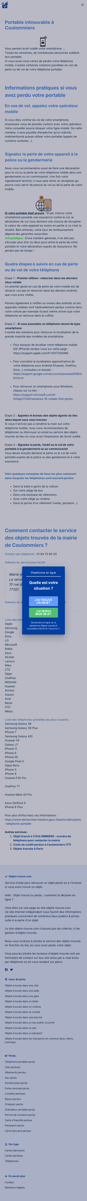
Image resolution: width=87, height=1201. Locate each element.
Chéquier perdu (14, 1104)
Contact (9, 1182)
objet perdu (55, 882)
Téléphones (12, 1161)
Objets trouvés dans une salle (22, 990)
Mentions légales (15, 1187)
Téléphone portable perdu (20, 1061)
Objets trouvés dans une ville (21, 985)
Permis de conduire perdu (20, 1114)
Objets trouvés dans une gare (22, 996)
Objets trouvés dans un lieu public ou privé (29, 1022)
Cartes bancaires (15, 1150)
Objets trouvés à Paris (28, 848)
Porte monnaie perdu (17, 1088)
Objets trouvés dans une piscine (23, 1017)
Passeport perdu (14, 1125)
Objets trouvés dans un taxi (20, 1027)
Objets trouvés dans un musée (22, 1011)
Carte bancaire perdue (18, 1130)
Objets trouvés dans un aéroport (23, 1033)
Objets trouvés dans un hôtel (21, 1001)
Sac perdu (11, 1077)
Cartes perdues (14, 1155)
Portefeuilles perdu (16, 1083)
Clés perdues (12, 1067)
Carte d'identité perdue (18, 1120)
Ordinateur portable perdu (20, 1109)
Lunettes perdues (15, 1093)
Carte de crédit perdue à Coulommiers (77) (42, 844)
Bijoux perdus (13, 1099)
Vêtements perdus (15, 1072)
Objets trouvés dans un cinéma (23, 1006)
